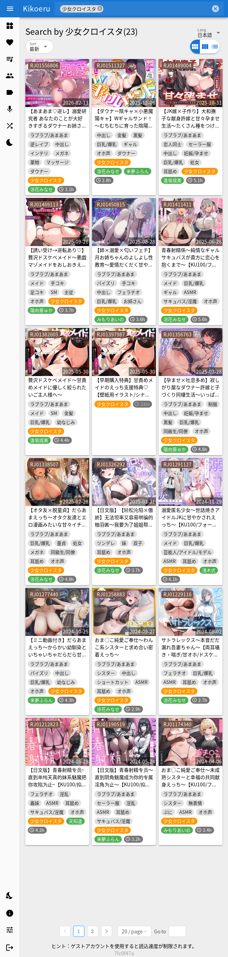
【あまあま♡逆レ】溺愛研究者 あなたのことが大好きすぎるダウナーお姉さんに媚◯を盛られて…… (57, 121)
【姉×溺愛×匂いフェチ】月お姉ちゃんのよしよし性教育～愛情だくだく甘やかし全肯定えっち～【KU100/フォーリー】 (124, 264)
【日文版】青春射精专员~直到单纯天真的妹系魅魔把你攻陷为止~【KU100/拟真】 (57, 780)
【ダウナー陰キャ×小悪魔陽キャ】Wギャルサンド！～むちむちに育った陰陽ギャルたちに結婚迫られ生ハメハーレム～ (124, 125)
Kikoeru (36, 8)
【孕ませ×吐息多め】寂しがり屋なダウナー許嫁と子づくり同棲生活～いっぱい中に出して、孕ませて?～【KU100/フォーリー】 (190, 394)
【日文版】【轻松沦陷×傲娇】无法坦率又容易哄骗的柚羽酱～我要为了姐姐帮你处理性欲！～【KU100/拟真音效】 (124, 524)
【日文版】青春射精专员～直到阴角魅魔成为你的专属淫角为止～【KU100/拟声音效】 (124, 780)
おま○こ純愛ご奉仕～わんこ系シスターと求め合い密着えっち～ (124, 647)
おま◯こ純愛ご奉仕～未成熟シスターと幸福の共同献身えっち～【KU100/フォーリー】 (190, 780)
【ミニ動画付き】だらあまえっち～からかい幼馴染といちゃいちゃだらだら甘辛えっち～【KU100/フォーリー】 (57, 654)
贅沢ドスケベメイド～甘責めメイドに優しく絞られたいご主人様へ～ (57, 387)
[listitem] (9, 25)
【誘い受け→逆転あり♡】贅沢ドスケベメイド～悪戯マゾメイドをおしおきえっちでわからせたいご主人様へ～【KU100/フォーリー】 (57, 268)
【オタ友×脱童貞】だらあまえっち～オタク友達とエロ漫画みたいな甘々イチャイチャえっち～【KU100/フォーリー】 (57, 524)
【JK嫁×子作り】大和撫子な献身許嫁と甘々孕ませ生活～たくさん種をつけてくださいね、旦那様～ (190, 121)
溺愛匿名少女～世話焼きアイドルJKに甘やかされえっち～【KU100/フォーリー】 (190, 520)
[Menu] (10, 9)
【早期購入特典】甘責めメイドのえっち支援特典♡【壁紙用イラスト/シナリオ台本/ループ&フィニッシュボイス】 (124, 394)
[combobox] (157, 9)
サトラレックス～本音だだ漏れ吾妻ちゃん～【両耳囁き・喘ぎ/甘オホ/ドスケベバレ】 (190, 650)
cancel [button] (100, 8)
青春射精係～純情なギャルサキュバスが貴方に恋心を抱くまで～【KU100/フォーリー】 (190, 260)
